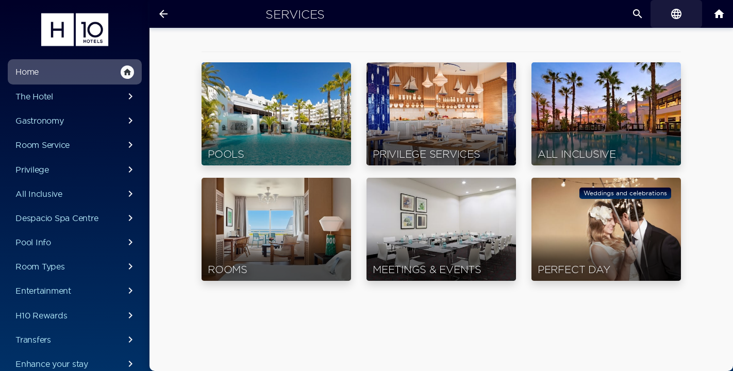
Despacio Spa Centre (76, 218)
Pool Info (76, 242)
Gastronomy (76, 120)
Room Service (76, 145)
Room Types (76, 266)
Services (295, 14)
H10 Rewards (76, 315)
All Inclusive (76, 194)
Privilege (76, 169)
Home (74, 72)
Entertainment (76, 290)
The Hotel (76, 96)
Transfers (76, 339)
